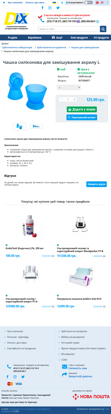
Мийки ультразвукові (72, 337)
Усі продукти (98, 37)
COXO (64, 359)
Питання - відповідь (18, 337)
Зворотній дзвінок (80, 376)
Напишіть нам (77, 368)
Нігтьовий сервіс (70, 342)
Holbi (107, 409)
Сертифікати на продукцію (21, 348)
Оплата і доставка (35, 2)
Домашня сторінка (4, 2)
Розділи (12, 37)
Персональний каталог (84, 117)
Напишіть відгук (96, 184)
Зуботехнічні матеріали (74, 331)
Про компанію (15, 2)
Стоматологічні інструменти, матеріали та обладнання (25, 410)
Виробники (34, 37)
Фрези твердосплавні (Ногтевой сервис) (83, 348)
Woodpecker (68, 354)
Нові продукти (77, 37)
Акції (58, 37)
